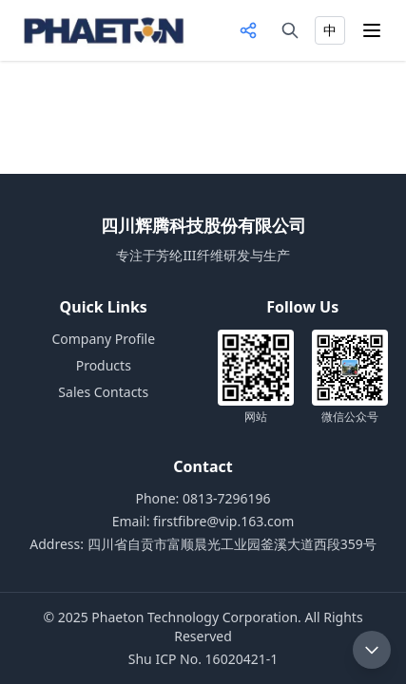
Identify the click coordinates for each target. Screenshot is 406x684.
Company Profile (103, 339)
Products (103, 365)
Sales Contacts (103, 392)
